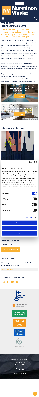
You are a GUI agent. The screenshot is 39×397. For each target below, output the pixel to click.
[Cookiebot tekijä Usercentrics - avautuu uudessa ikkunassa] (29, 162)
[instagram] (3, 282)
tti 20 (11, 270)
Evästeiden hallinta (19, 373)
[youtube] (12, 282)
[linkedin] (17, 282)
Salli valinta (19, 228)
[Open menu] (3, 18)
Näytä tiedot (29, 217)
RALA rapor (6, 270)
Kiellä (19, 233)
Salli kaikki (19, 223)
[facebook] (8, 282)
